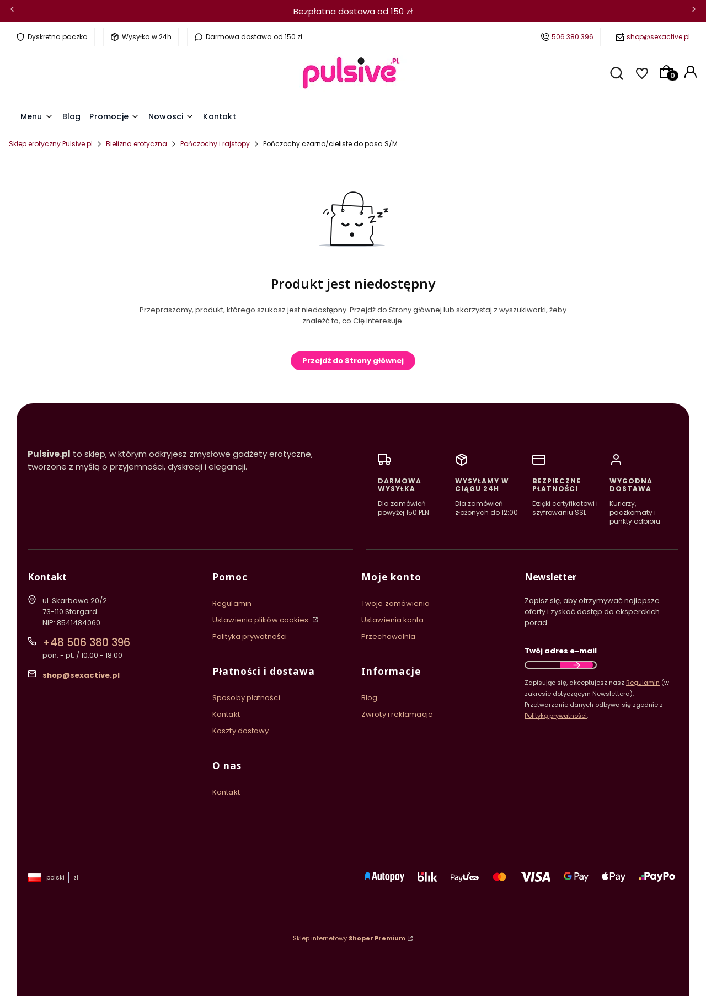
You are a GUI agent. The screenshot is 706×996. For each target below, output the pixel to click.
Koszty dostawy (240, 731)
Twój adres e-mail (561, 651)
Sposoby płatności (246, 698)
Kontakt (226, 714)
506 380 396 (572, 36)
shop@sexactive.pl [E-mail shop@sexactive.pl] (81, 675)
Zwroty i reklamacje (397, 714)
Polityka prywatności (249, 636)
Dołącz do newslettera (576, 665)
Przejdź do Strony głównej (353, 360)
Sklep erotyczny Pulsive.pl (51, 143)
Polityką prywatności (556, 715)
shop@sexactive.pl (658, 36)
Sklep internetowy (349, 938)
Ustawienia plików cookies (261, 620)
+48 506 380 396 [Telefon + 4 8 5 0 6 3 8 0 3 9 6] (86, 642)
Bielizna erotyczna (136, 143)
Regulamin (232, 603)
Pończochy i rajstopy (215, 143)
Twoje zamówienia (395, 603)
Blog (369, 698)
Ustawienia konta (392, 620)
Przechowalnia (388, 636)
